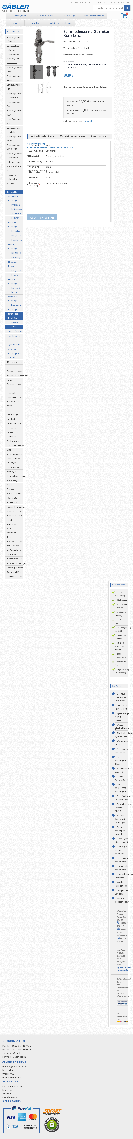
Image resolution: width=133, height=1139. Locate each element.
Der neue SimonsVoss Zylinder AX (120, 697)
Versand (88, 121)
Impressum (7, 1090)
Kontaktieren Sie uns (81, 2)
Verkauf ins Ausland (120, 663)
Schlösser (17, 23)
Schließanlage (69, 15)
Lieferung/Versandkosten (14, 1066)
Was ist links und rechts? (121, 743)
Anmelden (101, 2)
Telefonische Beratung (121, 614)
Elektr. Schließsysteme (94, 15)
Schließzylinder (19, 15)
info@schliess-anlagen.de (124, 969)
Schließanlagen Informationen (122, 798)
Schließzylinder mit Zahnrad (122, 751)
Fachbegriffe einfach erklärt (121, 840)
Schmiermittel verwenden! (122, 770)
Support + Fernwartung (120, 594)
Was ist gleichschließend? (123, 727)
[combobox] (112, 8)
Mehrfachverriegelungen (60, 23)
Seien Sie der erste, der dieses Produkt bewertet (88, 66)
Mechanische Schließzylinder (122, 868)
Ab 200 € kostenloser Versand (119, 646)
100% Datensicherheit (121, 655)
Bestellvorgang (9, 1097)
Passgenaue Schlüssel (121, 892)
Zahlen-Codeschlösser (122, 900)
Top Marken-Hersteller (121, 606)
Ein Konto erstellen (121, 2)
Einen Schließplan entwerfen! (120, 830)
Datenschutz (8, 1070)
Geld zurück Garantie (120, 637)
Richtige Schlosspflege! (121, 778)
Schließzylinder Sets (44, 15)
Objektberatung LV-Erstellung (122, 671)
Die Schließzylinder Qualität (121, 760)
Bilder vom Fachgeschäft (121, 707)
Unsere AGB (8, 1073)
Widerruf (6, 1093)
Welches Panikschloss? (121, 884)
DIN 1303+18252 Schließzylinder (121, 788)
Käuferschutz (122, 600)
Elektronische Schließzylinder (122, 860)
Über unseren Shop (11, 1077)
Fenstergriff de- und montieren (121, 850)
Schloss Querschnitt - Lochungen (121, 819)
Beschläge (35, 23)
